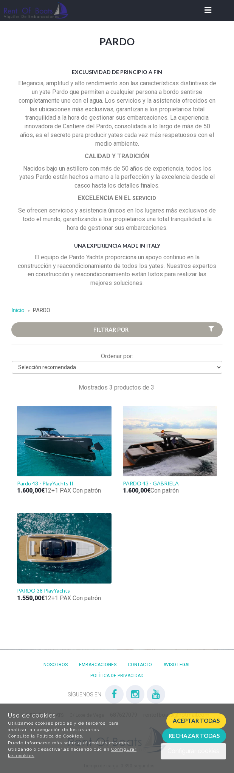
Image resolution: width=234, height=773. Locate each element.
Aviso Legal (177, 664)
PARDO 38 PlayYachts (43, 590)
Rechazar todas (194, 735)
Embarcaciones (97, 664)
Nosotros (55, 664)
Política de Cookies (59, 736)
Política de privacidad (117, 675)
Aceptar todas (196, 720)
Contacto (140, 664)
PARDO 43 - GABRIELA (151, 483)
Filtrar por (154, 329)
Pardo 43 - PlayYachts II (45, 483)
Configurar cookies (193, 751)
